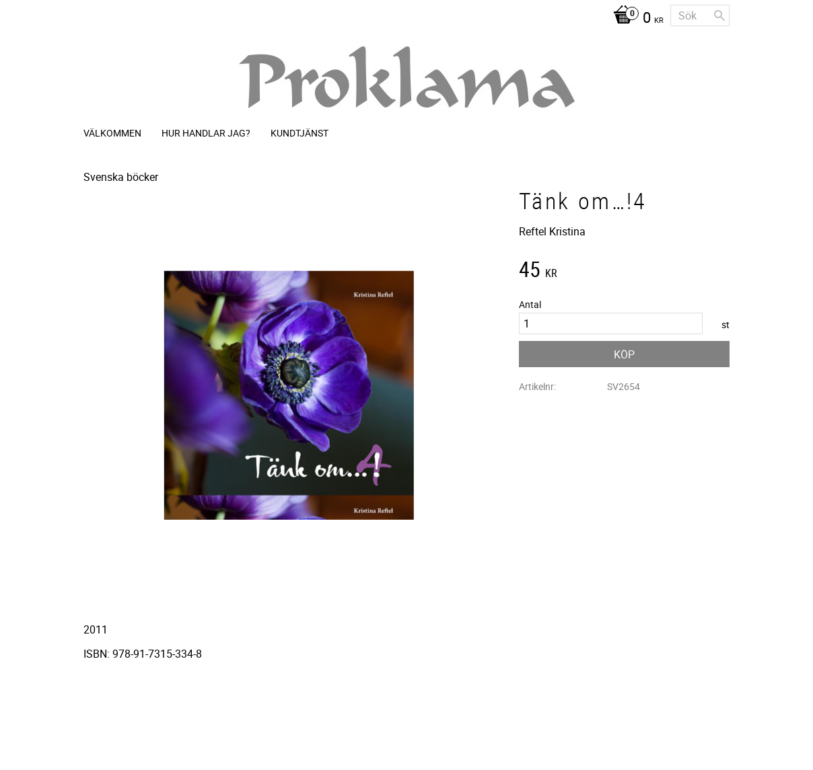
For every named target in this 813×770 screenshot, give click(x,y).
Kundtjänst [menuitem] (299, 132)
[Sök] (719, 15)
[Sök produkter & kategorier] (700, 15)
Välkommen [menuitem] (112, 132)
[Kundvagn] (635, 19)
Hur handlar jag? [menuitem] (206, 132)
